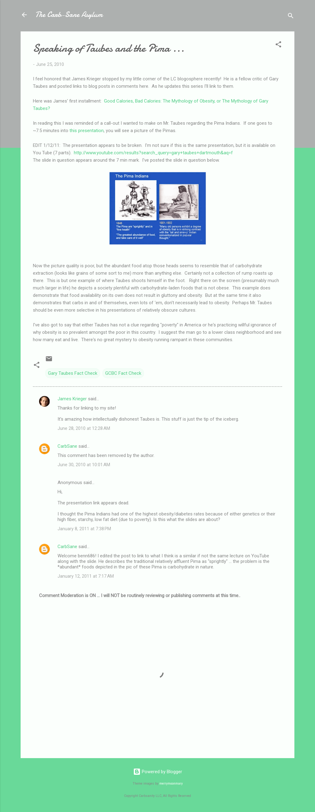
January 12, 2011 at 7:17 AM (86, 576)
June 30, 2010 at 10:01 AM (84, 464)
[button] (278, 45)
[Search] (290, 16)
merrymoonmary (171, 784)
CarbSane (67, 446)
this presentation (87, 130)
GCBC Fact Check (123, 373)
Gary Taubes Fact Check (72, 373)
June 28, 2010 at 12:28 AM (84, 428)
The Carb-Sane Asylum (68, 15)
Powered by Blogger (157, 771)
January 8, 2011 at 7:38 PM (84, 528)
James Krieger (72, 399)
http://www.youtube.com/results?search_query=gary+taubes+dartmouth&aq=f (153, 153)
